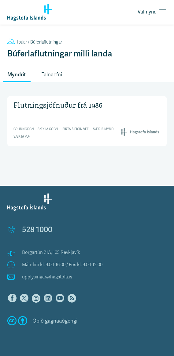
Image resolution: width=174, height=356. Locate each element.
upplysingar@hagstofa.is (47, 277)
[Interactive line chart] (87, 120)
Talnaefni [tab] (52, 74)
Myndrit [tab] (16, 74)
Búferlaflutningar (34, 42)
